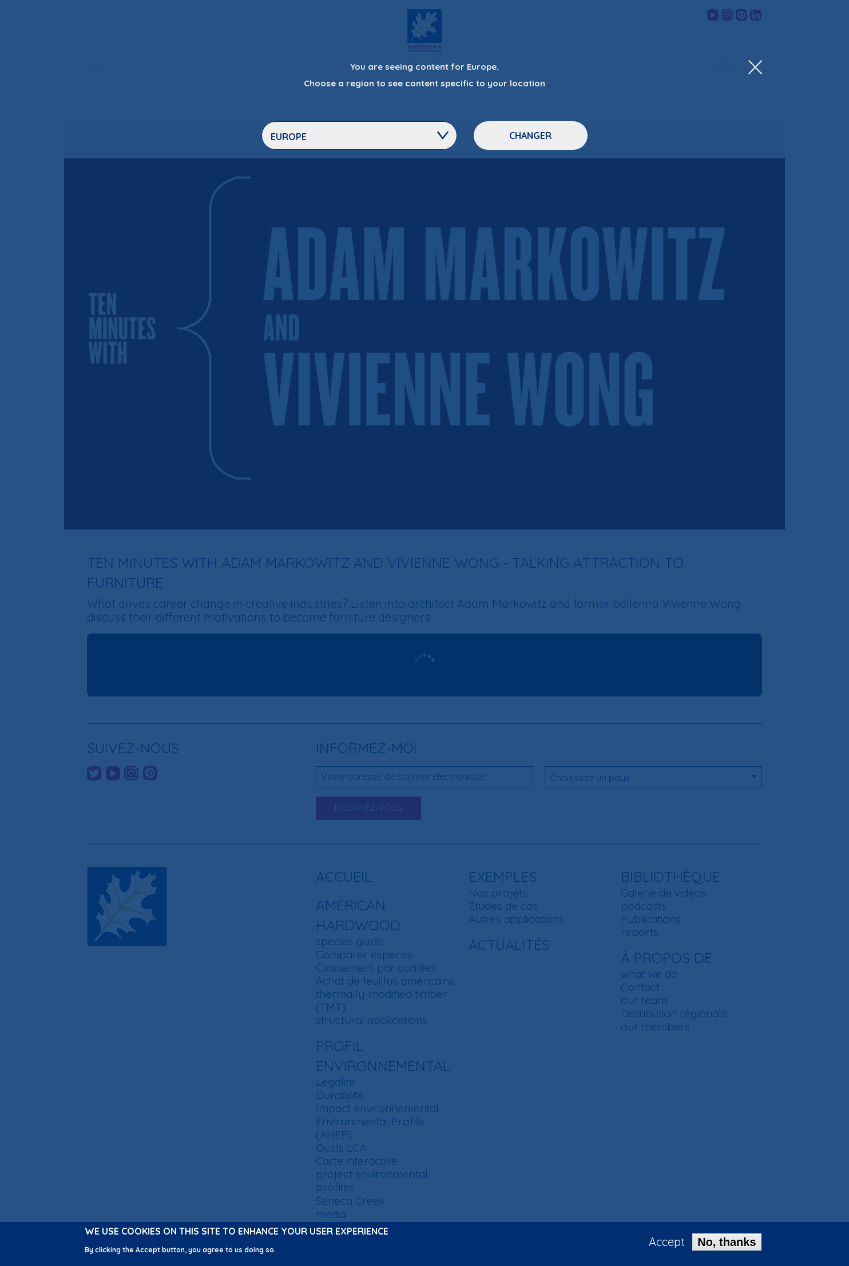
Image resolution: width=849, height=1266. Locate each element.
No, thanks (726, 1242)
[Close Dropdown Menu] (755, 68)
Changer (530, 135)
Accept (667, 1242)
